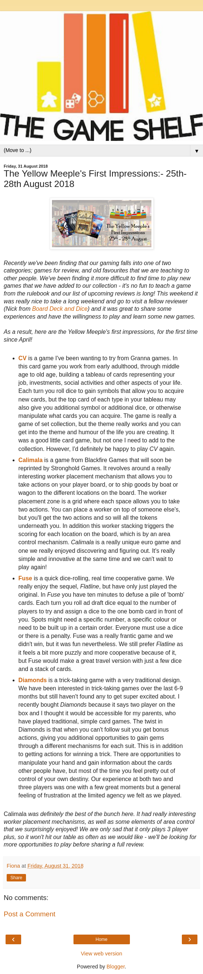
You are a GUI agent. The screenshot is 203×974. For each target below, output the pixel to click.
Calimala (31, 460)
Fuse (25, 578)
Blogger (116, 967)
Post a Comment (29, 914)
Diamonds (33, 680)
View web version (101, 954)
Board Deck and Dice (60, 309)
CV (23, 358)
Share (16, 877)
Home (101, 939)
